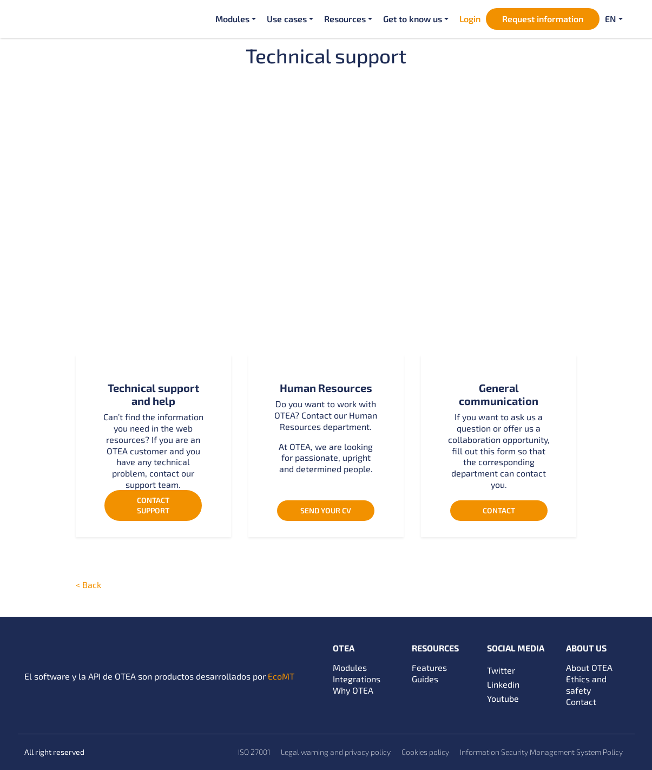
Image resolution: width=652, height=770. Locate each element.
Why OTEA (353, 690)
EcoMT (281, 676)
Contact (499, 510)
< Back (88, 584)
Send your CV (325, 510)
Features (429, 667)
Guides (425, 679)
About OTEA (589, 667)
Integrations (356, 679)
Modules (350, 667)
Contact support (153, 504)
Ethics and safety (586, 684)
